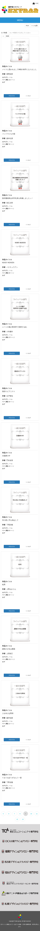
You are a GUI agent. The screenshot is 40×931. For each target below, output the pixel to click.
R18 (27, 25)
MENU (20, 20)
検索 (7, 36)
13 (23, 819)
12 (17, 819)
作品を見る (12, 95)
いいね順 (34, 25)
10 (31, 814)
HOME (35, 3)
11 (37, 814)
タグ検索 (4, 33)
